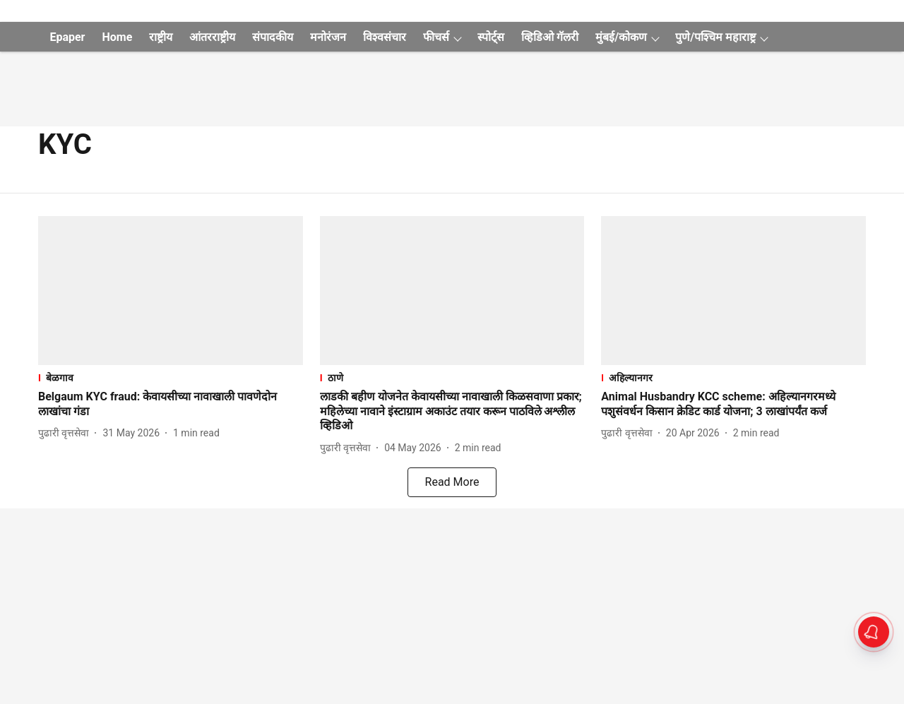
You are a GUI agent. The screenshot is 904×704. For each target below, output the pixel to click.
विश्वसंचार (384, 37)
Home (117, 37)
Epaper (67, 37)
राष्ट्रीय (160, 37)
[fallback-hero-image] (170, 290)
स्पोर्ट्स (490, 37)
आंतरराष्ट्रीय (212, 37)
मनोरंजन (328, 37)
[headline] (170, 404)
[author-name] (66, 433)
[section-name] (170, 377)
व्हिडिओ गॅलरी (549, 37)
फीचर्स (436, 37)
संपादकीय (272, 37)
